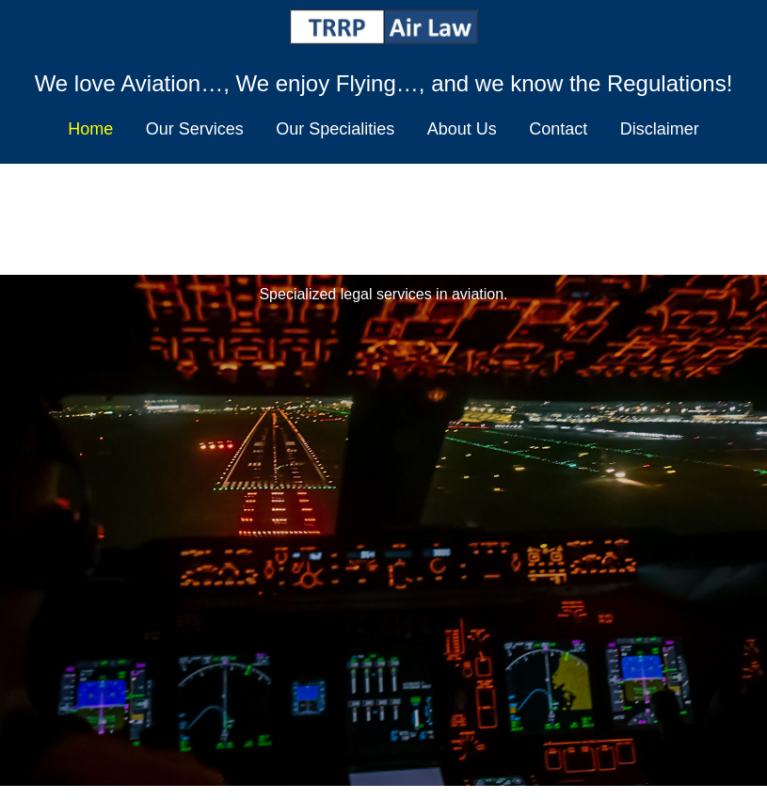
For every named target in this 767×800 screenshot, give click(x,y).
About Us (462, 129)
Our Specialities (335, 129)
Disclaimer (659, 129)
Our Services (195, 129)
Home (90, 129)
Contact (558, 129)
